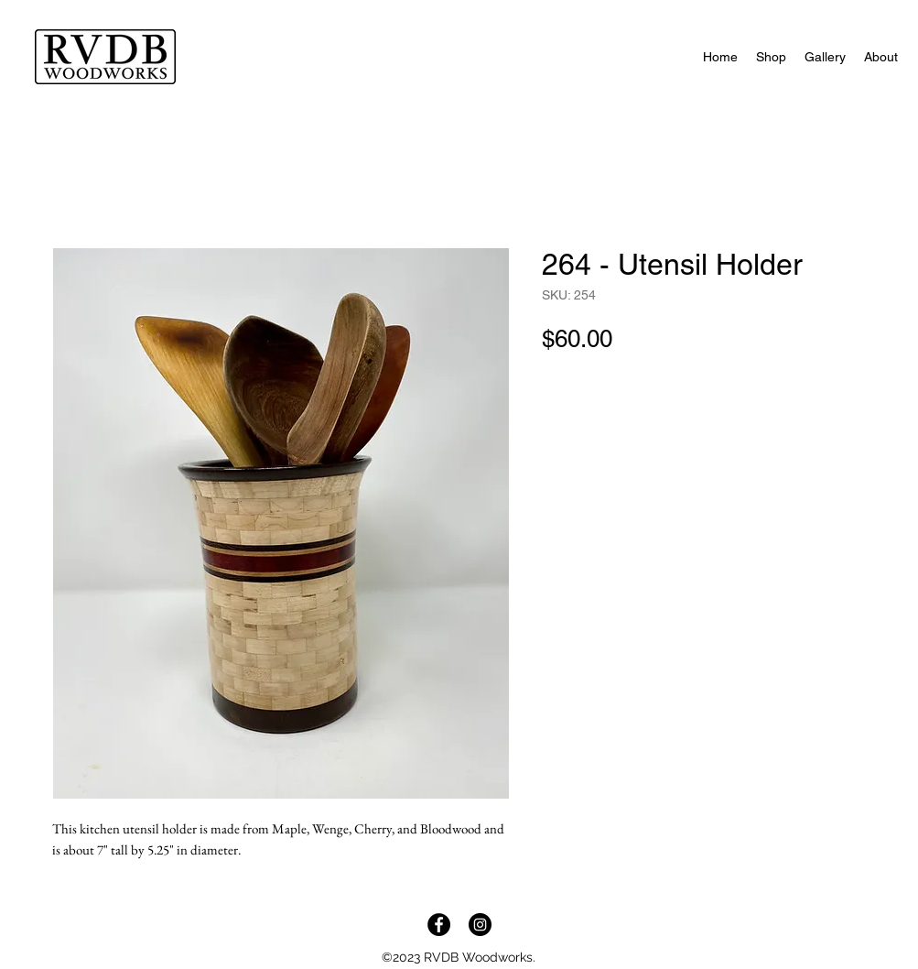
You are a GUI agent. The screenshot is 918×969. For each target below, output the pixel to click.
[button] (771, 57)
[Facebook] (438, 924)
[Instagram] (480, 924)
